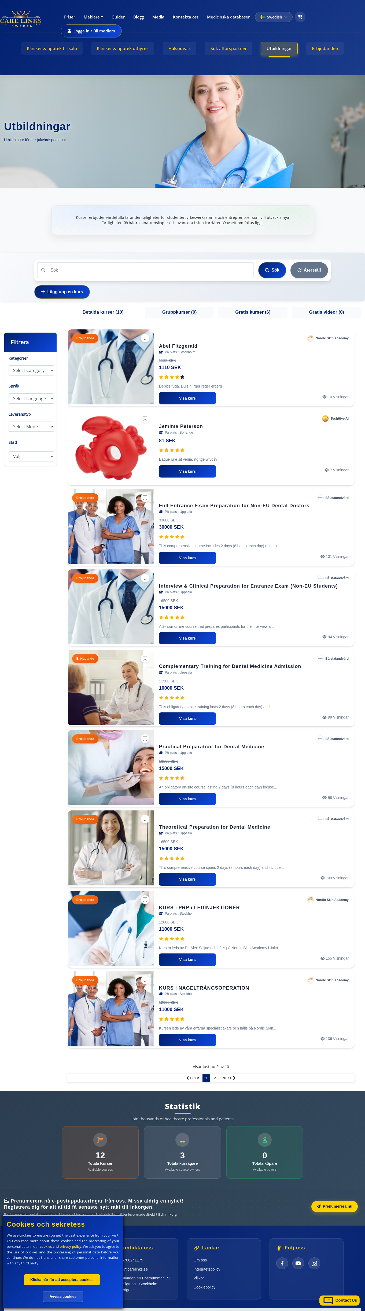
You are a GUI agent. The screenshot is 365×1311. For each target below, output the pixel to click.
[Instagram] (314, 1263)
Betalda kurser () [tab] (103, 312)
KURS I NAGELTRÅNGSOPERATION (204, 988)
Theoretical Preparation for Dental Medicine (214, 827)
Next (228, 1077)
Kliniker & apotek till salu (52, 48)
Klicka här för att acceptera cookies (62, 1280)
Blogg (138, 17)
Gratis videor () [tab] (326, 312)
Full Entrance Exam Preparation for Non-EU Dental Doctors (234, 505)
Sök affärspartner (229, 48)
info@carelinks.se (132, 1269)
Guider (118, 17)
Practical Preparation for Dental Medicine (211, 746)
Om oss (200, 1260)
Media (158, 17)
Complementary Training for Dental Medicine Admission (230, 666)
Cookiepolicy (205, 1287)
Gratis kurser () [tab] (252, 312)
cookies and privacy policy (60, 1246)
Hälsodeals (179, 48)
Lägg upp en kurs (62, 292)
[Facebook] (282, 1263)
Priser (69, 17)
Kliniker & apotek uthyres (123, 48)
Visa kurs (187, 398)
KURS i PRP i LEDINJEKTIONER (199, 907)
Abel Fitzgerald (178, 346)
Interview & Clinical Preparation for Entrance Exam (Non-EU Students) (248, 586)
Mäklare (92, 17)
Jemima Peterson (181, 426)
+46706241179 (130, 1260)
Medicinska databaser (228, 17)
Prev (193, 1077)
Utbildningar (279, 48)
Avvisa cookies (63, 1296)
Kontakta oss (185, 17)
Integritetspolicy (207, 1269)
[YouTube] (298, 1263)
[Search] (145, 270)
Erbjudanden (325, 48)
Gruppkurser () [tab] (179, 312)
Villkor (199, 1278)
